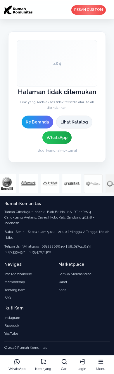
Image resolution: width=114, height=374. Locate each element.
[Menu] (101, 365)
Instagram (12, 318)
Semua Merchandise (74, 274)
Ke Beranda (37, 122)
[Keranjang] (43, 365)
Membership (14, 282)
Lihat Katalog (74, 122)
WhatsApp (57, 137)
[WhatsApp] (16, 365)
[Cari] (64, 365)
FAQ (7, 298)
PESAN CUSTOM (88, 10)
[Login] (81, 365)
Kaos (62, 290)
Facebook (11, 326)
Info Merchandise (18, 274)
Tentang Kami (15, 290)
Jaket (62, 282)
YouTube (11, 333)
